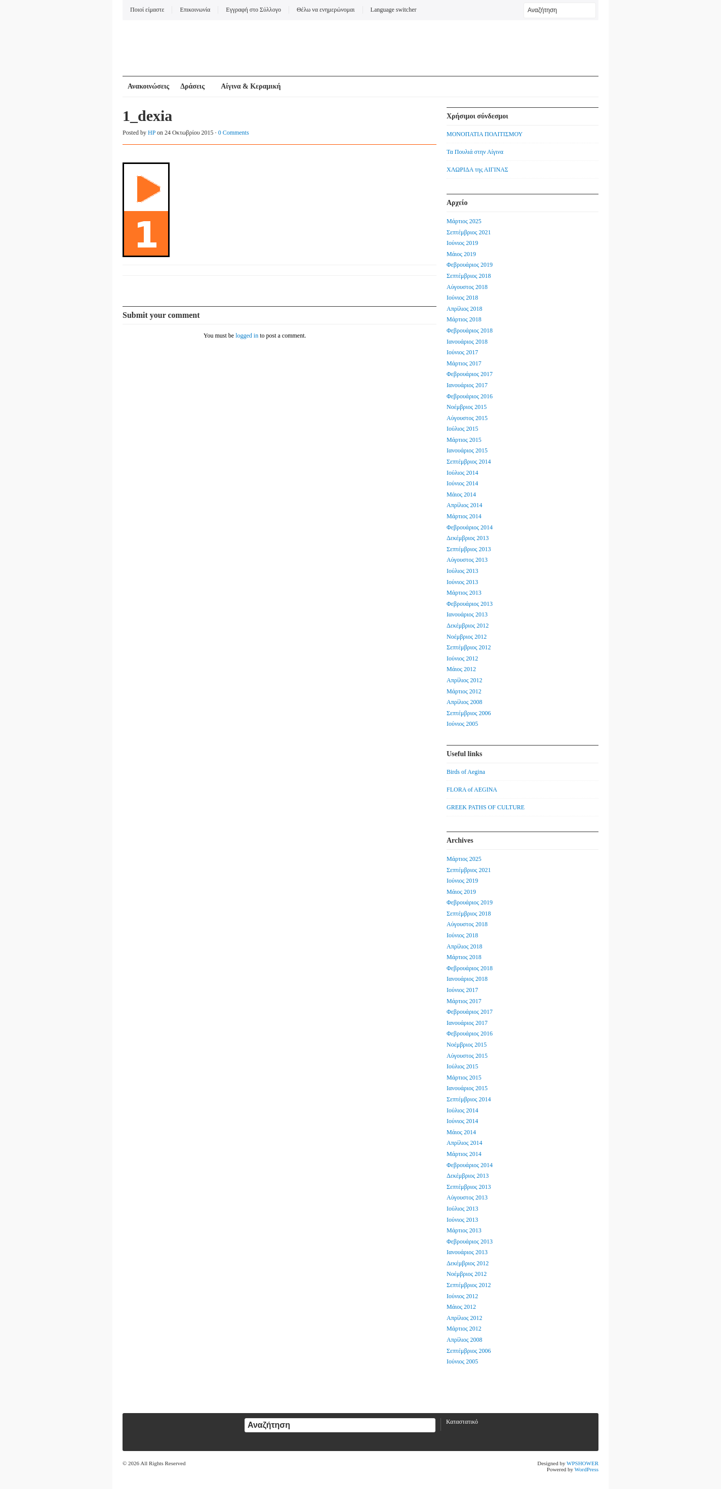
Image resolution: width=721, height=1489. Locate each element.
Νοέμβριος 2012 (467, 636)
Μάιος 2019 (461, 254)
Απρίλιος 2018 (465, 308)
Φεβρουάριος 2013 (470, 603)
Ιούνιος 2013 (462, 582)
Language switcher (394, 9)
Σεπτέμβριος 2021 (469, 232)
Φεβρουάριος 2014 (470, 527)
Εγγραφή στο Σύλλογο (253, 9)
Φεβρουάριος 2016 (470, 396)
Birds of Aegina (466, 771)
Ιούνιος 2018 (462, 297)
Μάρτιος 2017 (464, 363)
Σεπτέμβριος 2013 (469, 549)
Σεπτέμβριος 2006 (469, 713)
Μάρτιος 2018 (464, 319)
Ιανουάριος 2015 (467, 450)
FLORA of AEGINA (472, 789)
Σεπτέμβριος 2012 (469, 647)
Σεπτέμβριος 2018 (469, 275)
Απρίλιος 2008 (465, 702)
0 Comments (233, 132)
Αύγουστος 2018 (467, 287)
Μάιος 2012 (461, 669)
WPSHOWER (582, 1463)
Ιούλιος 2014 (462, 472)
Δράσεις (192, 86)
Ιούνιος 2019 (462, 242)
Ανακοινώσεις (148, 86)
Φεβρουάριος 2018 (470, 330)
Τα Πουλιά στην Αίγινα (475, 151)
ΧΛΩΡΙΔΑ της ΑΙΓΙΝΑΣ (477, 169)
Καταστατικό (462, 1421)
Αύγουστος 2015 (467, 418)
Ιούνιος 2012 (462, 658)
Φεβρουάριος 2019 (470, 264)
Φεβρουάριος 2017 (470, 374)
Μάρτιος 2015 (464, 439)
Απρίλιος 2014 (465, 505)
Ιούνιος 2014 (462, 483)
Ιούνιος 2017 (462, 352)
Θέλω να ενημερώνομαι (326, 9)
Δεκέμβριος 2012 (468, 625)
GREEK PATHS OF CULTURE (486, 807)
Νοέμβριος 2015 (467, 406)
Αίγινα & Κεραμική (251, 86)
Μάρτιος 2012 (464, 691)
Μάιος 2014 (461, 494)
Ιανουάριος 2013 (467, 614)
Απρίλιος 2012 (465, 680)
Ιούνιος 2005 (462, 723)
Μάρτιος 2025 (464, 221)
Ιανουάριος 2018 (467, 341)
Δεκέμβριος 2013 (468, 538)
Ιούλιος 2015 (462, 428)
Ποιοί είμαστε (147, 9)
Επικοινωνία (195, 9)
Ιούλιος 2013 (462, 570)
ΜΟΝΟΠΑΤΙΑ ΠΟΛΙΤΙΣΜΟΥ (485, 134)
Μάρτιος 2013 (464, 592)
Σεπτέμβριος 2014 (469, 461)
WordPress (586, 1469)
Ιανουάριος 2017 (467, 385)
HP (151, 132)
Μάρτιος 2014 (464, 516)
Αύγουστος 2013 (467, 559)
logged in (246, 335)
